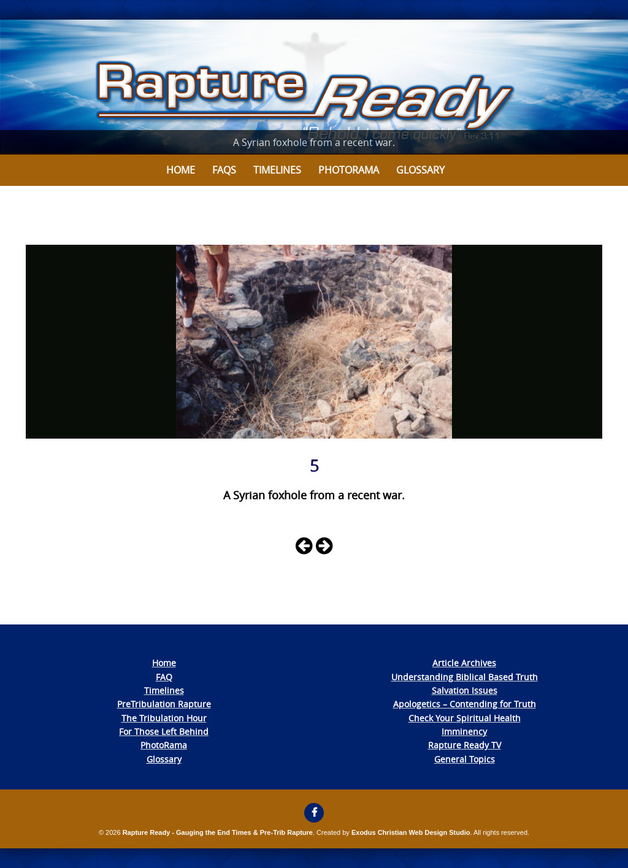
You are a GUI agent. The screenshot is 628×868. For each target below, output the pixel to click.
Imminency (464, 731)
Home (180, 170)
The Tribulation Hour (164, 718)
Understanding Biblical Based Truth (464, 677)
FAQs (224, 170)
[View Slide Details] (314, 87)
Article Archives (464, 663)
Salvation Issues (464, 690)
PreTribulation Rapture (164, 704)
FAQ (164, 677)
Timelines (277, 170)
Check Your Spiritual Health (464, 718)
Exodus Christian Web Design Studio (410, 832)
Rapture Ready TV (464, 745)
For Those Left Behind (164, 731)
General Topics (464, 759)
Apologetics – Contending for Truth (464, 704)
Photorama (348, 170)
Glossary (420, 170)
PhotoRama (163, 745)
